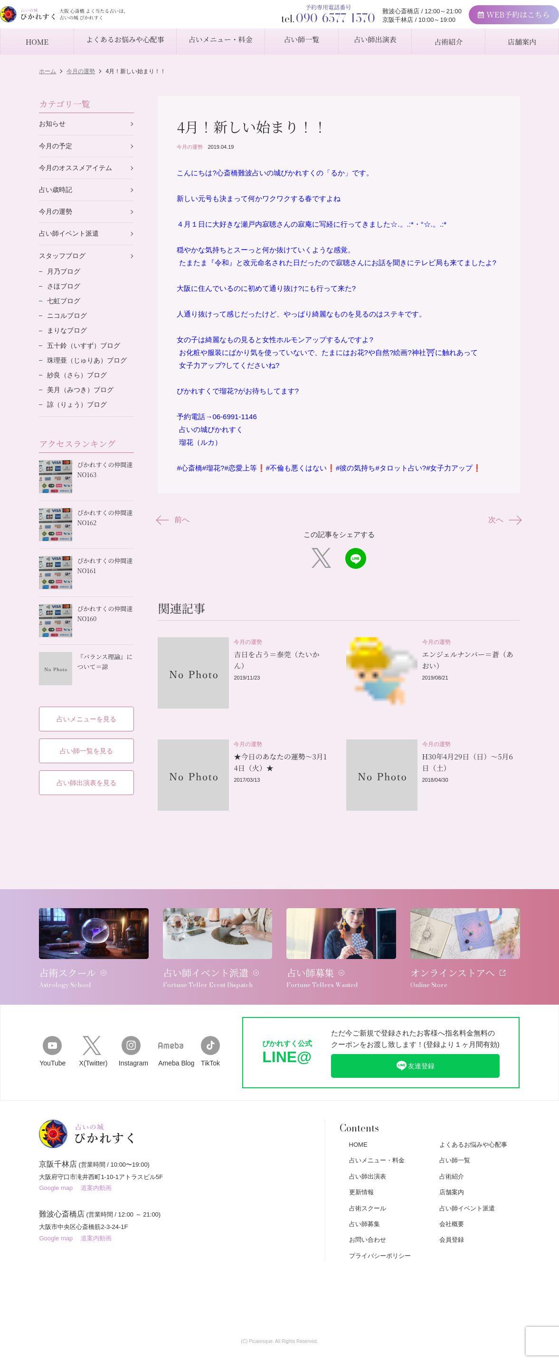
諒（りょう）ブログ (79, 419)
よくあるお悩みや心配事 (473, 1118)
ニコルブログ (68, 325)
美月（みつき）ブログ (82, 403)
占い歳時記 (57, 193)
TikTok (210, 1024)
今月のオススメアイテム (78, 170)
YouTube (52, 1024)
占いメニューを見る (87, 710)
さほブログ (65, 293)
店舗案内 (451, 1165)
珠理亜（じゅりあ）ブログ (90, 372)
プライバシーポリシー (380, 1229)
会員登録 (451, 1213)
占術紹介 (451, 1149)
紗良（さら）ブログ (79, 388)
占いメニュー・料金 (377, 1133)
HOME (358, 1118)
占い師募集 (364, 1197)
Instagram (131, 1024)
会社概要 (451, 1197)
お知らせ (53, 124)
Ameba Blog (170, 1024)
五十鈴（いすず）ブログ (86, 356)
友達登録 (415, 1038)
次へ (502, 520)
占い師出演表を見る (87, 775)
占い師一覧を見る (86, 743)
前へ (175, 520)
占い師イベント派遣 (71, 238)
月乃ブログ (65, 278)
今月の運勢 (190, 147)
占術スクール (367, 1181)
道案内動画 (96, 1166)
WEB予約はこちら (486, 19)
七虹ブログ (65, 309)
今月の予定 (57, 147)
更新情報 (361, 1165)
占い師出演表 (367, 1149)
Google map (56, 1166)
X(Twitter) (91, 1024)
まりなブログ (68, 340)
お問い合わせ (367, 1213)
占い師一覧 (454, 1133)
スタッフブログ (64, 261)
